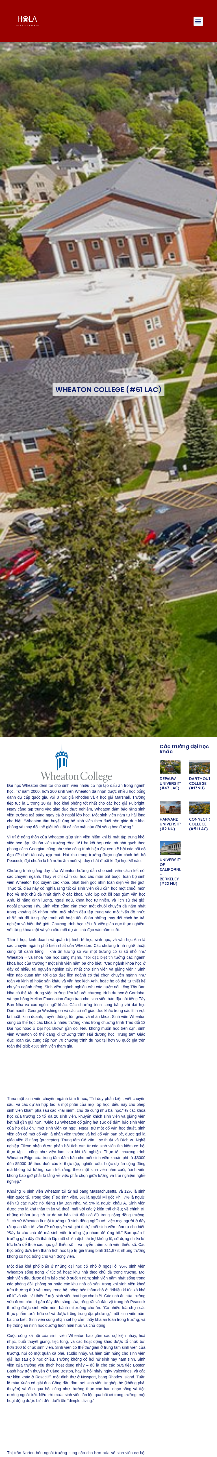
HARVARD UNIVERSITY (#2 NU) (171, 824)
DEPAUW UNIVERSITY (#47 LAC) (171, 783)
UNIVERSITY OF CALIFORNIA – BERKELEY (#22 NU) (171, 871)
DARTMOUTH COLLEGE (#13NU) (201, 783)
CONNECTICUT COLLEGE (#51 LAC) (202, 824)
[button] (198, 21)
